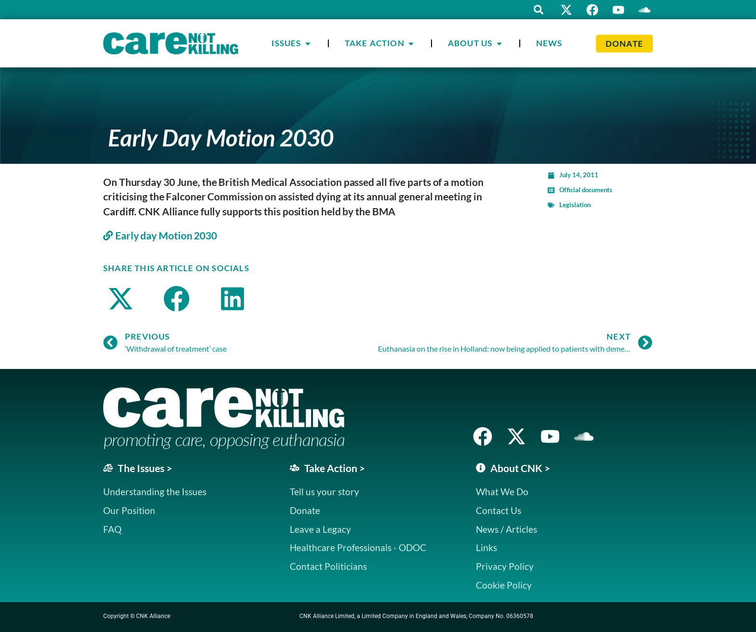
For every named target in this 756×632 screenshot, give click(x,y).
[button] (537, 9)
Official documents (585, 190)
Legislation (575, 205)
